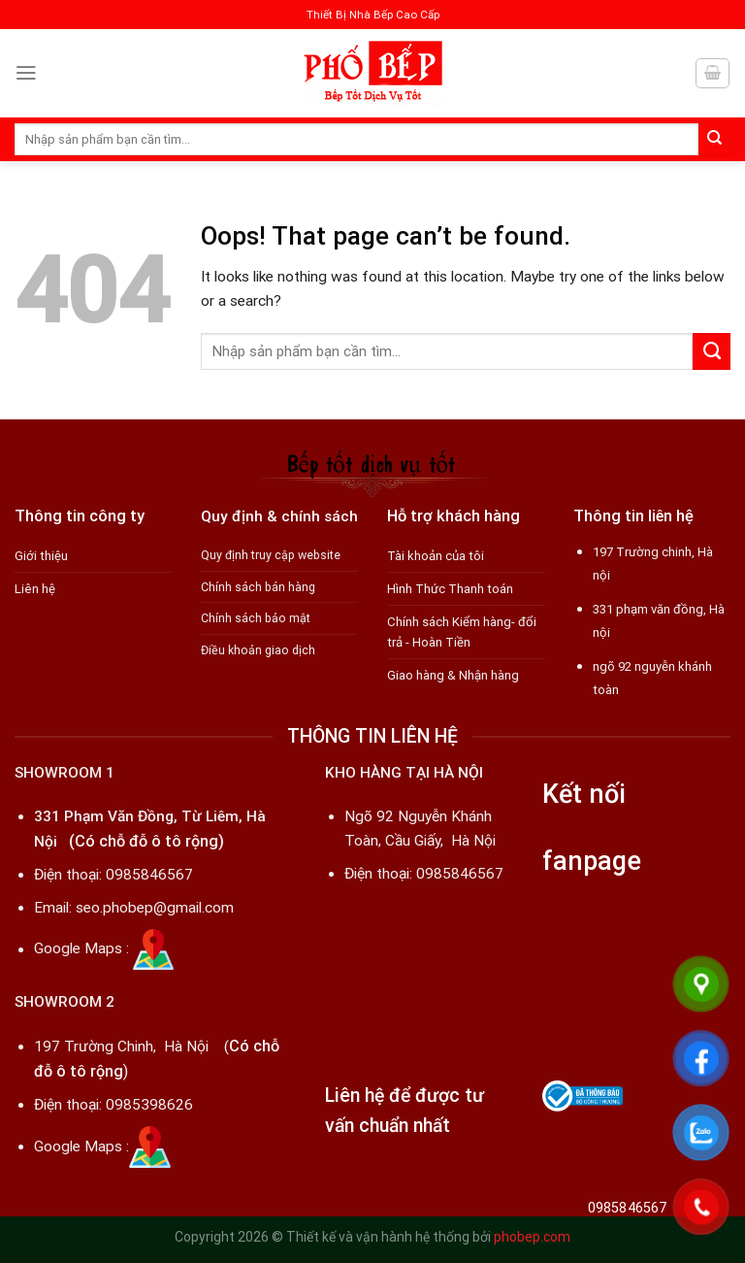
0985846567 (149, 874)
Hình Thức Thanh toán (450, 589)
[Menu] (26, 73)
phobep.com (532, 1237)
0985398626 (149, 1104)
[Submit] (714, 139)
